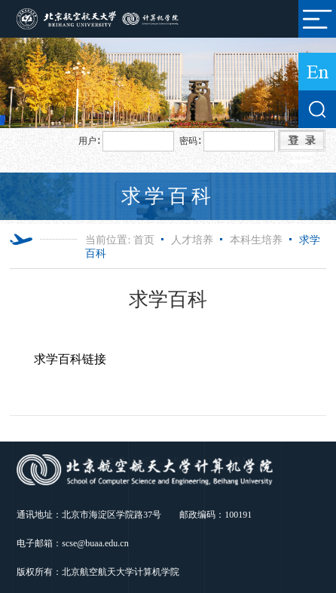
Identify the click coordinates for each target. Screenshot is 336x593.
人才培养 (192, 240)
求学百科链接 (70, 359)
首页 (143, 240)
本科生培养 (256, 240)
